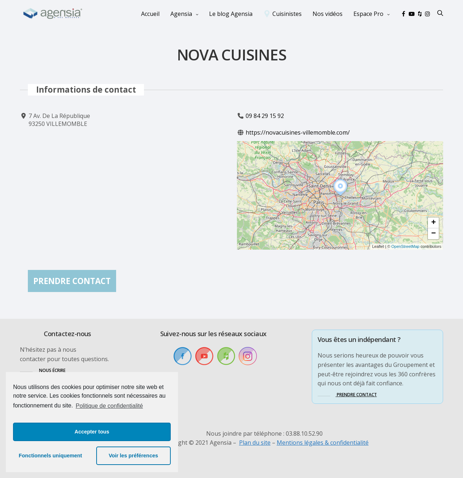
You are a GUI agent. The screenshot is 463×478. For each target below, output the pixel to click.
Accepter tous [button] (92, 432)
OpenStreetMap (405, 247)
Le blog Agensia (230, 14)
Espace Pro (368, 14)
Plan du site (255, 443)
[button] (340, 195)
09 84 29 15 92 (265, 116)
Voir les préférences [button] (133, 455)
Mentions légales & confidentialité (323, 443)
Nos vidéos (328, 14)
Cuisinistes (287, 14)
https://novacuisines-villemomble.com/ (298, 133)
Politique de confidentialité (109, 406)
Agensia (181, 14)
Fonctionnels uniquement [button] (50, 455)
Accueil (150, 14)
